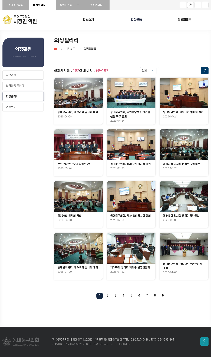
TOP (204, 341)
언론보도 (11, 107)
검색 (205, 70)
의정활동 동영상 (15, 85)
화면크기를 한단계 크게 (183, 5)
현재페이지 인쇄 (205, 5)
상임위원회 (66, 4)
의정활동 (136, 19)
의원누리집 (39, 4)
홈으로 (55, 49)
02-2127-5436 (140, 339)
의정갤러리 (12, 96)
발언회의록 (185, 19)
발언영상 (11, 75)
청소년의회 (96, 4)
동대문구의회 (15, 4)
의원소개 (88, 19)
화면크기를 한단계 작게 (198, 5)
